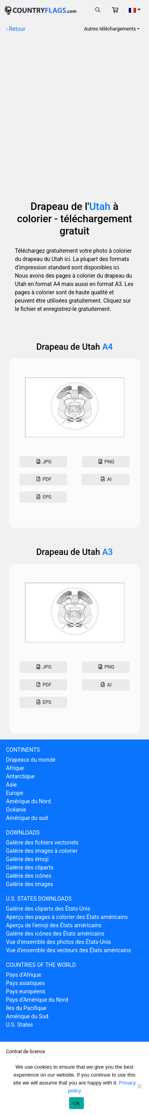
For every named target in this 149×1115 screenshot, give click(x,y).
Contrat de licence (25, 1051)
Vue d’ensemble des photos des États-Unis (58, 942)
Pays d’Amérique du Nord (37, 1000)
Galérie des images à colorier (41, 851)
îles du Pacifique (26, 1008)
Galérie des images (29, 884)
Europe (14, 793)
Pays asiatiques (25, 983)
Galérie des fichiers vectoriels (42, 842)
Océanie (16, 809)
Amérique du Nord (28, 801)
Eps (43, 497)
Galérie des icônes (28, 876)
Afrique (15, 768)
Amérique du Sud (27, 1016)
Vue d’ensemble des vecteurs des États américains (68, 950)
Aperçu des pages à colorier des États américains (67, 917)
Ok (76, 1103)
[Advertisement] (74, 112)
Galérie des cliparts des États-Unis (48, 908)
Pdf (43, 479)
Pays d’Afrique (23, 975)
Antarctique (20, 776)
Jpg (43, 462)
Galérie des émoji (27, 859)
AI (106, 479)
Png (105, 462)
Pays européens (25, 991)
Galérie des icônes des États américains (55, 933)
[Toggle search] (98, 10)
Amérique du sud (27, 818)
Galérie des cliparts (30, 867)
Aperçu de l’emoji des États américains (53, 925)
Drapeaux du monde (31, 760)
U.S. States (19, 1025)
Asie (11, 784)
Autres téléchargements (110, 29)
